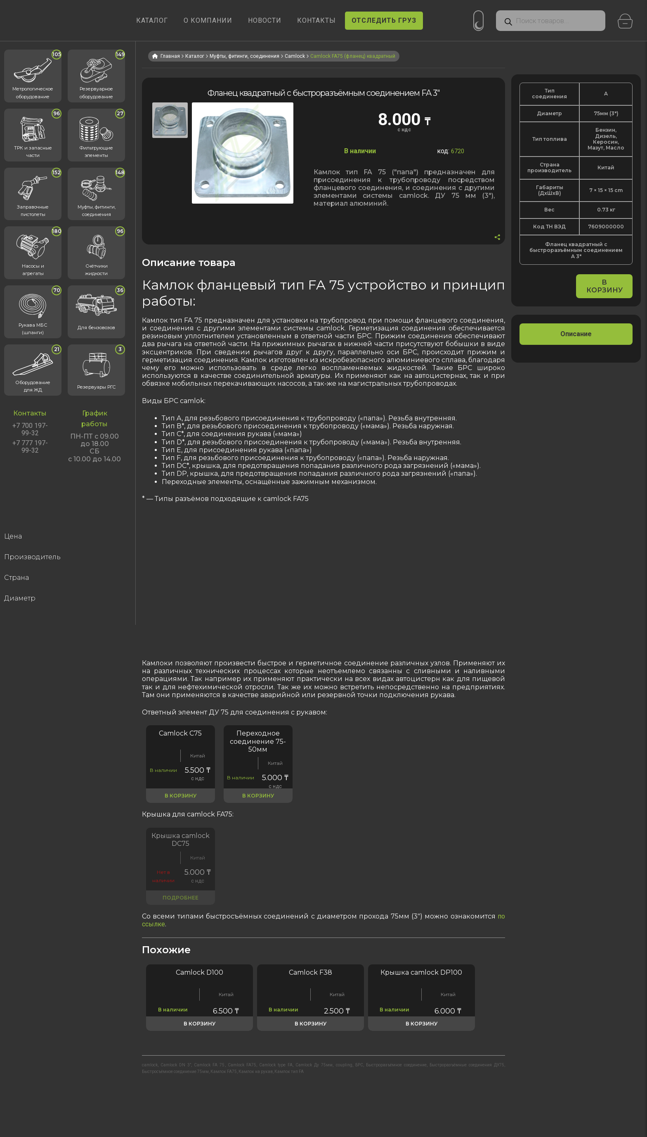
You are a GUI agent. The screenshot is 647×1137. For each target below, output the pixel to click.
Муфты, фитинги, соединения (244, 56)
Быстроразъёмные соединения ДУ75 (467, 1065)
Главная (170, 56)
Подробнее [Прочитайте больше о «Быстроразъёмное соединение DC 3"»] (180, 898)
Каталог (194, 56)
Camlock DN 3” (176, 1065)
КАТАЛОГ (152, 20)
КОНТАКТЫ (316, 20)
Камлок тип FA (289, 1071)
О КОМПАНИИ (208, 20)
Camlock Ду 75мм (314, 1065)
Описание (576, 334)
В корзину (604, 286)
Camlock (295, 56)
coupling (344, 1065)
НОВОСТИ (264, 20)
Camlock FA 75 (209, 1065)
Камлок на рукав (255, 1071)
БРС (359, 1065)
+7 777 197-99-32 (30, 446)
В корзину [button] (180, 796)
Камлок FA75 (223, 1071)
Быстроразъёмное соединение (396, 1065)
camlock (150, 1065)
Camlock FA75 (242, 1065)
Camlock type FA (276, 1065)
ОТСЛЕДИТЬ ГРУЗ (384, 20)
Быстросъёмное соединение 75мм (175, 1071)
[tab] (576, 334)
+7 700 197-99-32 (30, 429)
